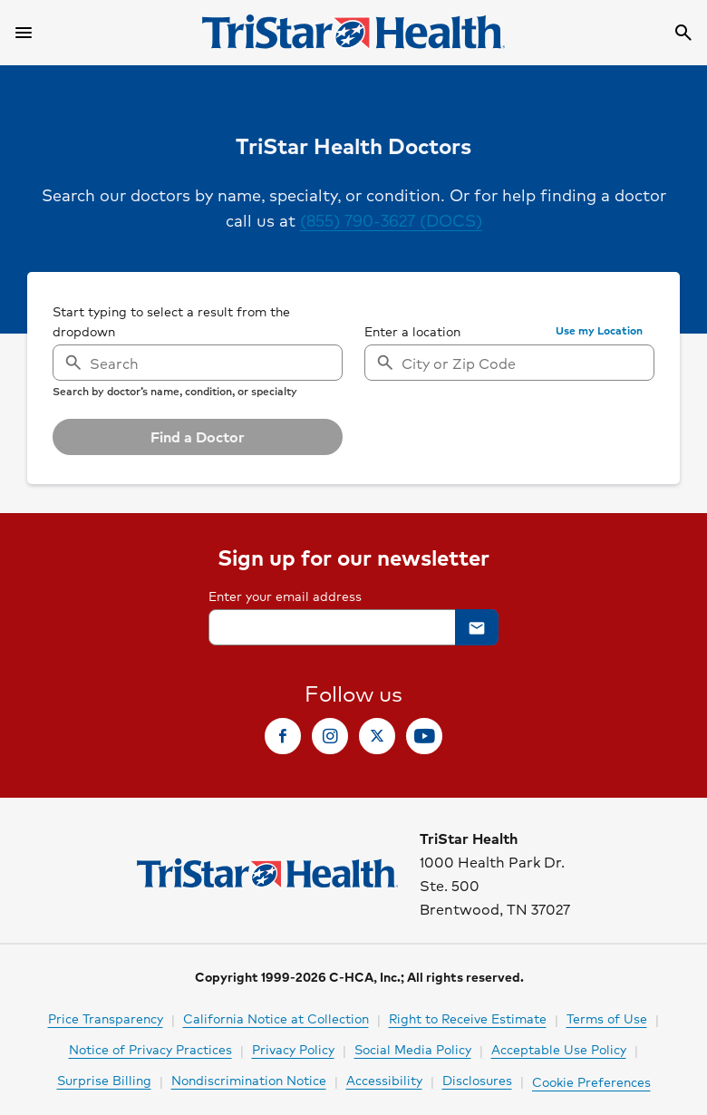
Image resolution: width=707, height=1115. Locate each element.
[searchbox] (198, 349)
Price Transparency (105, 1018)
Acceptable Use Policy (558, 1049)
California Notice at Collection (276, 1018)
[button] (599, 331)
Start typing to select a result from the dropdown (171, 321)
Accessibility (384, 1080)
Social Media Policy (412, 1049)
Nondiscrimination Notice (248, 1080)
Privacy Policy (293, 1049)
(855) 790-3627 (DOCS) (391, 219)
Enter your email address (285, 596)
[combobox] (509, 362)
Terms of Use (607, 1018)
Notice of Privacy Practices (150, 1049)
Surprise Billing (104, 1080)
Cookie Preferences (591, 1081)
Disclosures (477, 1080)
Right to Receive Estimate (468, 1018)
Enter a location (412, 331)
